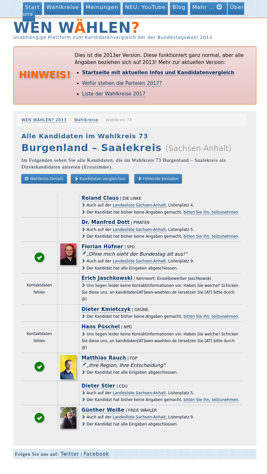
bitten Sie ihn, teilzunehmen (211, 212)
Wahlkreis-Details (44, 178)
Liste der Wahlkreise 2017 (114, 94)
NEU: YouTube (145, 7)
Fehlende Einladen (158, 178)
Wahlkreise (62, 7)
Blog (179, 7)
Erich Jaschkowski (106, 278)
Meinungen (102, 7)
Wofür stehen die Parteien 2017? (122, 83)
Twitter (70, 454)
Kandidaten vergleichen (99, 178)
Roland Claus (100, 198)
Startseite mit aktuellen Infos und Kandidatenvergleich (158, 73)
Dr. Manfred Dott (105, 222)
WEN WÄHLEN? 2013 (44, 120)
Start (32, 7)
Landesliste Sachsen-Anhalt (139, 205)
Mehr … (208, 7)
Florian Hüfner (102, 247)
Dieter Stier (98, 386)
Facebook (96, 454)
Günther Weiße (102, 410)
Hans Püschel (100, 327)
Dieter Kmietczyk (106, 309)
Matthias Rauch (103, 358)
